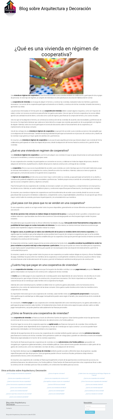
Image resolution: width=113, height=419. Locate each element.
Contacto (9, 408)
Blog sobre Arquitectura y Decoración (55, 8)
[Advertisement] (56, 30)
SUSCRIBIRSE (90, 412)
